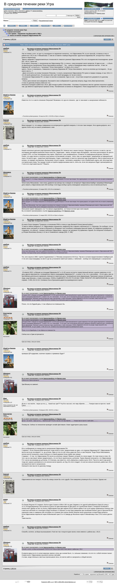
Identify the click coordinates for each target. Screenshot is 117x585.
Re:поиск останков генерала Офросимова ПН (44, 49)
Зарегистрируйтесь (89, 13)
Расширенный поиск (46, 20)
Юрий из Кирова (9, 95)
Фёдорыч (6, 288)
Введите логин (101, 13)
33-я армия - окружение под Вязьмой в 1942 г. (25, 33)
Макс (5, 398)
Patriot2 (6, 120)
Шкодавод (7, 172)
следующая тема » (109, 35)
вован (5, 499)
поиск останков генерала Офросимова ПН (25, 35)
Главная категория (14, 32)
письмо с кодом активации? (20, 12)
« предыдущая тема (98, 35)
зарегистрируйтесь (37, 10)
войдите (28, 10)
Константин (7, 313)
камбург (6, 48)
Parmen (100, 21)
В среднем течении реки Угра (16, 30)
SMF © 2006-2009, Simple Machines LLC (65, 582)
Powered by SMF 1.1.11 (47, 582)
